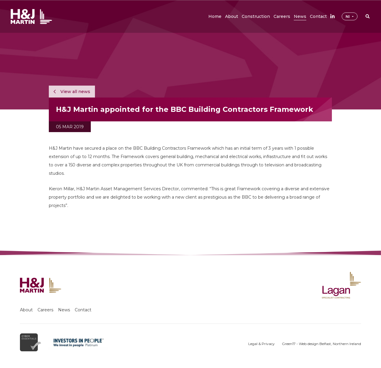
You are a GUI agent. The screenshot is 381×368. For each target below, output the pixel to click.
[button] (231, 16)
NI (348, 16)
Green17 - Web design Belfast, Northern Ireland (321, 343)
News (64, 310)
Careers (45, 310)
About (26, 310)
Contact (83, 310)
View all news (72, 91)
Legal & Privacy (261, 343)
